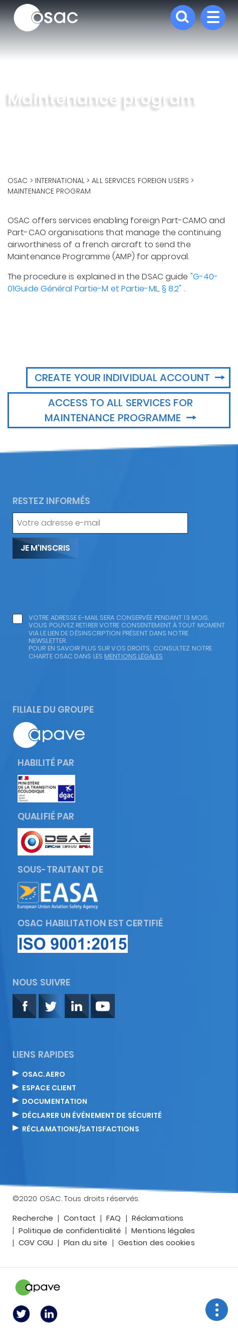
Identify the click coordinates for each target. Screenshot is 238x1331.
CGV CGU (36, 1243)
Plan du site (85, 1243)
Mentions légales (163, 1231)
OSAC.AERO (43, 1074)
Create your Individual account (123, 378)
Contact (80, 1218)
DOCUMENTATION (54, 1101)
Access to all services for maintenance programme (118, 410)
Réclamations (157, 1218)
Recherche (33, 1218)
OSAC (18, 181)
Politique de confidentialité (70, 1231)
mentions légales (133, 656)
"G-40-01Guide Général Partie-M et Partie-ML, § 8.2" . (113, 282)
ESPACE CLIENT (49, 1088)
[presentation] (89, 586)
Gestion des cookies (156, 1243)
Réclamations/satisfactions (80, 1129)
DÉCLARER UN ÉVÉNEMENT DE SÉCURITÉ (92, 1115)
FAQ (113, 1218)
